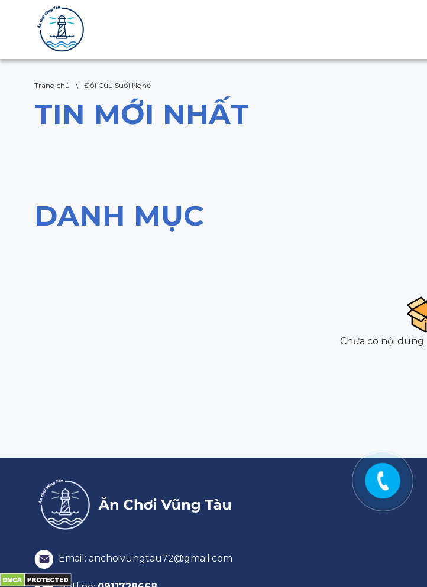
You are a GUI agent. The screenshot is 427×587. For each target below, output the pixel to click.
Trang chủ (52, 85)
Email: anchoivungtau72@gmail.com (133, 558)
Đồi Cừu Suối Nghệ (117, 85)
